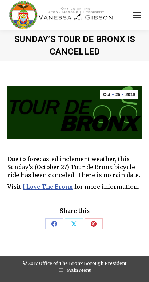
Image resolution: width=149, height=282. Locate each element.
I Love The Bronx (48, 186)
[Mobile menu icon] (137, 15)
